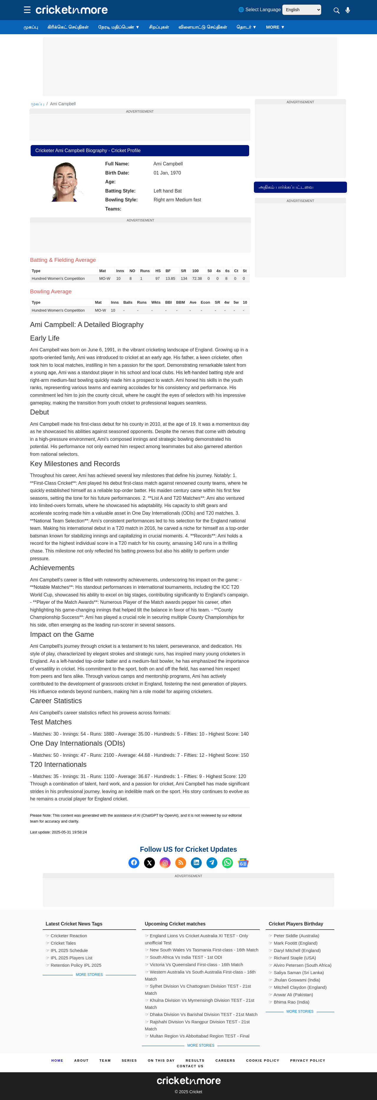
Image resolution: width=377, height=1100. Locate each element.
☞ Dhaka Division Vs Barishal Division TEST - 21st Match (201, 1014)
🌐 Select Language (259, 9)
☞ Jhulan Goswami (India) (294, 979)
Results (195, 1060)
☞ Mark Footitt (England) (293, 943)
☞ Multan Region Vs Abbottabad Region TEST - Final (197, 1035)
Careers (225, 1060)
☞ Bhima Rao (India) (289, 1001)
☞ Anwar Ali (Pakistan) (291, 994)
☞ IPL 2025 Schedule (67, 950)
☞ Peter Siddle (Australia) (294, 935)
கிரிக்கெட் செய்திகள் (68, 26)
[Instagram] (165, 862)
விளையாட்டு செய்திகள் (202, 26)
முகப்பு (31, 26)
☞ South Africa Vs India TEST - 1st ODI (183, 957)
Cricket (195, 1091)
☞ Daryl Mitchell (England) (294, 950)
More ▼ (275, 26)
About (81, 1060)
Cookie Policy (263, 1060)
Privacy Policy (308, 1060)
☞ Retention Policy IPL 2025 (73, 965)
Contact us (190, 1066)
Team (105, 1060)
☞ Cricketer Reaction (66, 935)
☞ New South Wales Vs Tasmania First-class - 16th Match (202, 949)
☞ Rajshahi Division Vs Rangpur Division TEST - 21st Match (197, 1022)
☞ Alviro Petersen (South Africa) (300, 965)
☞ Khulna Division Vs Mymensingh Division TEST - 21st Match (199, 1001)
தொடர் (247, 26)
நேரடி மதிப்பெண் (119, 26)
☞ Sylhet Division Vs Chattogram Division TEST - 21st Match (198, 987)
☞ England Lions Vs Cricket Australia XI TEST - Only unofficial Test (196, 936)
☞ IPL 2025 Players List (69, 957)
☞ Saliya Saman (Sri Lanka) (296, 972)
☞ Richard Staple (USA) (292, 957)
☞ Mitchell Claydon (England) (297, 987)
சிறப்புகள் (159, 26)
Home (58, 1060)
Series (129, 1060)
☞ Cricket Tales (61, 943)
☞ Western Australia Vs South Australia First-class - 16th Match (200, 972)
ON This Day (161, 1060)
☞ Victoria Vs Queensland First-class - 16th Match (194, 964)
